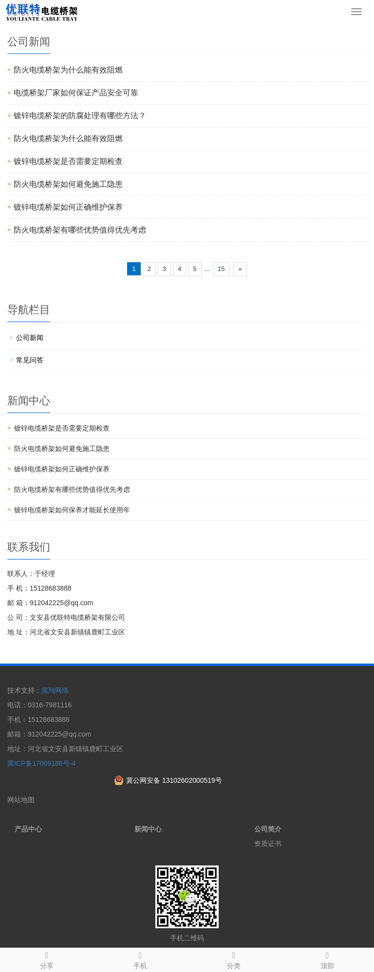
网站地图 (21, 800)
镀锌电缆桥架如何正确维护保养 (68, 207)
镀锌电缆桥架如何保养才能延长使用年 (72, 510)
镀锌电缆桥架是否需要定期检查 (68, 161)
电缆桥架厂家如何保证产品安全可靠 (76, 93)
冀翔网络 (55, 690)
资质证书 (267, 843)
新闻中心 (148, 829)
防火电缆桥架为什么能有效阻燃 (68, 70)
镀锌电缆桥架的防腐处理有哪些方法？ (80, 115)
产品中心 (28, 829)
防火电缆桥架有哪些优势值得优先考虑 (80, 230)
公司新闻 (29, 338)
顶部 (327, 959)
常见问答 (29, 360)
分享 (47, 959)
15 (221, 268)
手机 (140, 959)
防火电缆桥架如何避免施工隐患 (68, 184)
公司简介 (267, 829)
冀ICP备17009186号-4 (41, 763)
